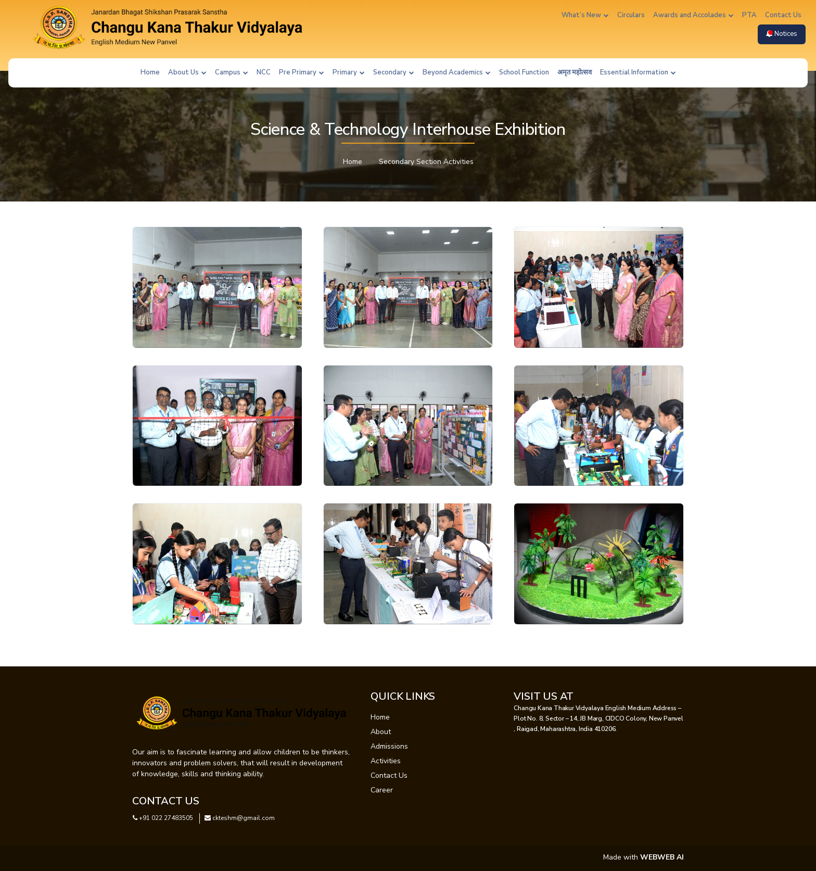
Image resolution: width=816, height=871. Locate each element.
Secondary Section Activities (426, 162)
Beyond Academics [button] (457, 72)
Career (382, 790)
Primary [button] (349, 72)
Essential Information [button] (638, 72)
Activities (386, 761)
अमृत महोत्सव (574, 72)
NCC (264, 72)
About (381, 732)
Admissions (389, 746)
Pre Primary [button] (301, 72)
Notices (781, 34)
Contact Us (783, 15)
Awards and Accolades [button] (693, 15)
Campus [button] (231, 72)
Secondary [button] (393, 72)
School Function (524, 72)
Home (150, 72)
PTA (749, 15)
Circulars (631, 15)
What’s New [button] (585, 15)
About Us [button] (187, 72)
